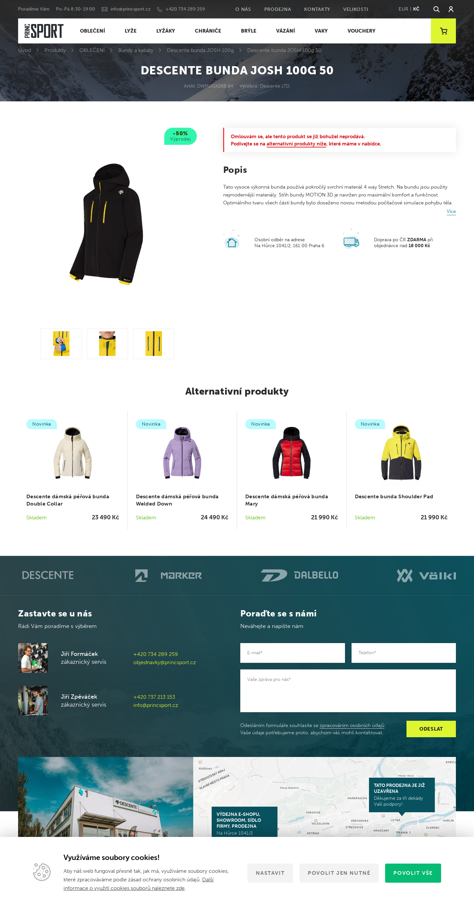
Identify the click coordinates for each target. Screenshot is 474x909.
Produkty (55, 50)
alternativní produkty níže (296, 144)
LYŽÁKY (165, 31)
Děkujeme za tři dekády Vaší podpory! (402, 795)
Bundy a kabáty (135, 50)
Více (451, 211)
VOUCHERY (362, 31)
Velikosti (355, 9)
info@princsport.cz (130, 9)
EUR (403, 9)
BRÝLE (248, 31)
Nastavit (270, 873)
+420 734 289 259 (185, 9)
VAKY (321, 31)
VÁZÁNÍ (285, 31)
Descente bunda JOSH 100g (200, 50)
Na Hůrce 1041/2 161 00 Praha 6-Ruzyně (245, 827)
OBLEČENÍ (92, 31)
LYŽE (131, 31)
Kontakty (317, 9)
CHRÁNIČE (208, 31)
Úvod (24, 50)
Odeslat (431, 729)
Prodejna (277, 9)
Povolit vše (413, 873)
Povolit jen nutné (339, 873)
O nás (243, 9)
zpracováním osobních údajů (352, 725)
